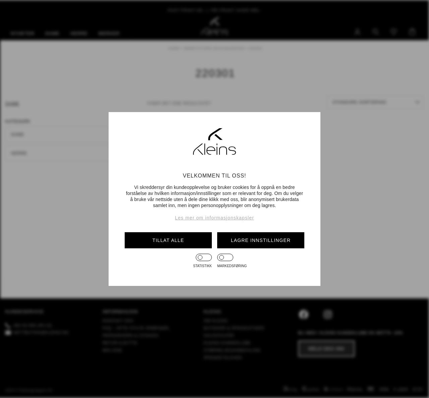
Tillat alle (168, 240)
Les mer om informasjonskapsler (214, 217)
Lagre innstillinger (261, 240)
